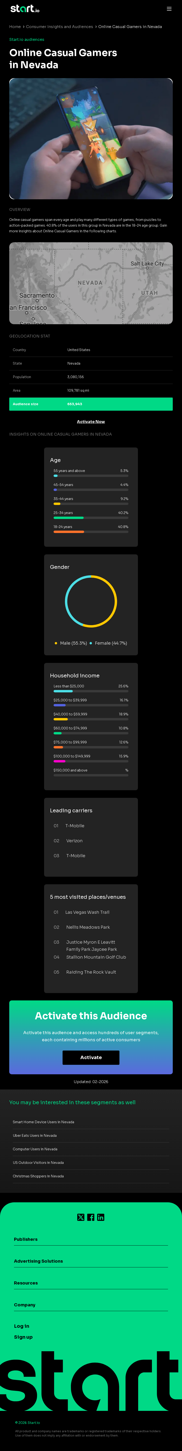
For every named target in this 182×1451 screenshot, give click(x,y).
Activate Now (91, 421)
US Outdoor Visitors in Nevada (38, 1163)
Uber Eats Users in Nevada (35, 1135)
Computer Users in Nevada (35, 1149)
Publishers (25, 1239)
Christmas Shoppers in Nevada (38, 1176)
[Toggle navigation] (168, 8)
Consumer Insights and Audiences (59, 26)
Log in (21, 1326)
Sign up (23, 1337)
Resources (26, 1283)
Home (15, 26)
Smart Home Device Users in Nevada (43, 1122)
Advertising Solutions (38, 1261)
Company (24, 1305)
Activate (91, 1058)
